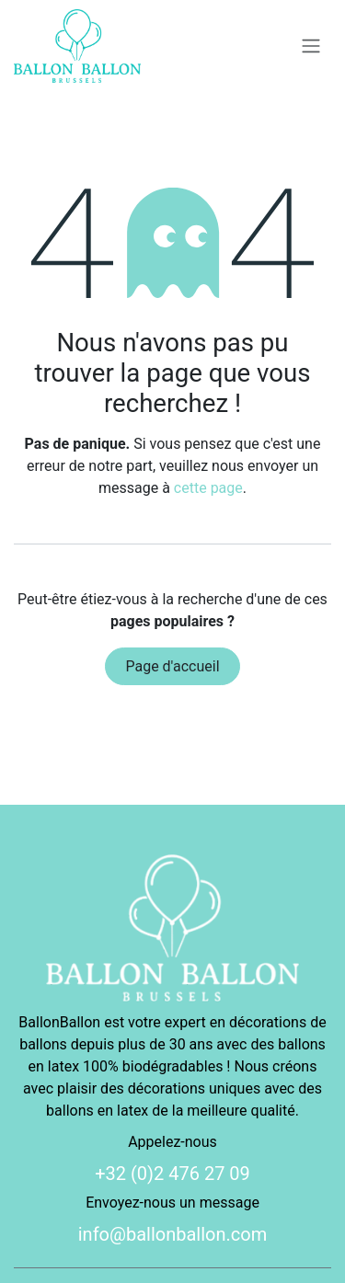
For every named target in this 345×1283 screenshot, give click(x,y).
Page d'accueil (172, 666)
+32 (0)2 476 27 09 (172, 1174)
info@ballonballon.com (173, 1234)
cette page (208, 488)
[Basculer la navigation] (311, 46)
